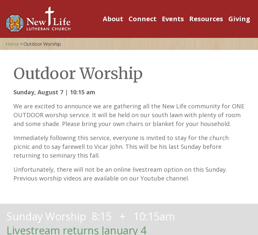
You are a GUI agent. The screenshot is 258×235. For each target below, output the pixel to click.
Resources (206, 18)
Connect (143, 18)
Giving (239, 18)
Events (173, 18)
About (113, 18)
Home (12, 44)
